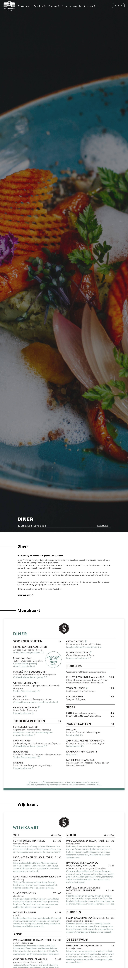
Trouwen (66, 6)
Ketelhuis (40, 6)
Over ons (90, 6)
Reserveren (25, 595)
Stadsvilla (24, 6)
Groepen (54, 6)
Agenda (77, 6)
